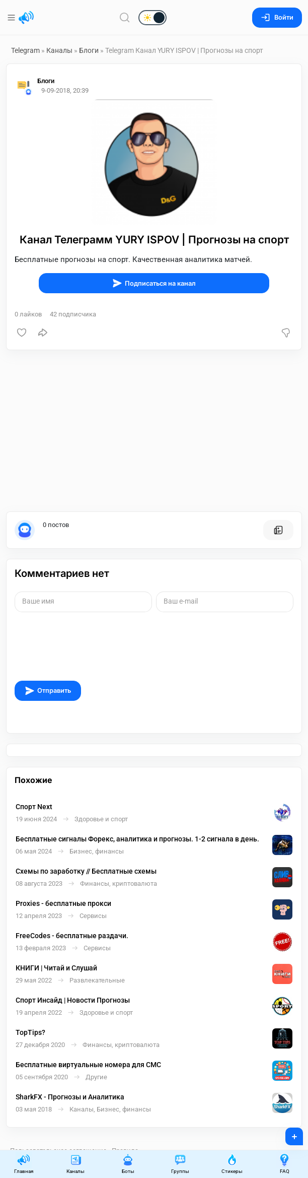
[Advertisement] (154, 430)
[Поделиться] (43, 332)
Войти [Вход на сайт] (277, 17)
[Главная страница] (26, 17)
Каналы (59, 50)
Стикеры (232, 1163)
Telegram (25, 50)
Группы (180, 1163)
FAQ (284, 1163)
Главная (24, 1163)
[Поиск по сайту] (124, 17)
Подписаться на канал (154, 283)
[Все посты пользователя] (278, 530)
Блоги (89, 50)
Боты (128, 1163)
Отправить (48, 691)
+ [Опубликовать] (287, 1133)
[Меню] (12, 18)
